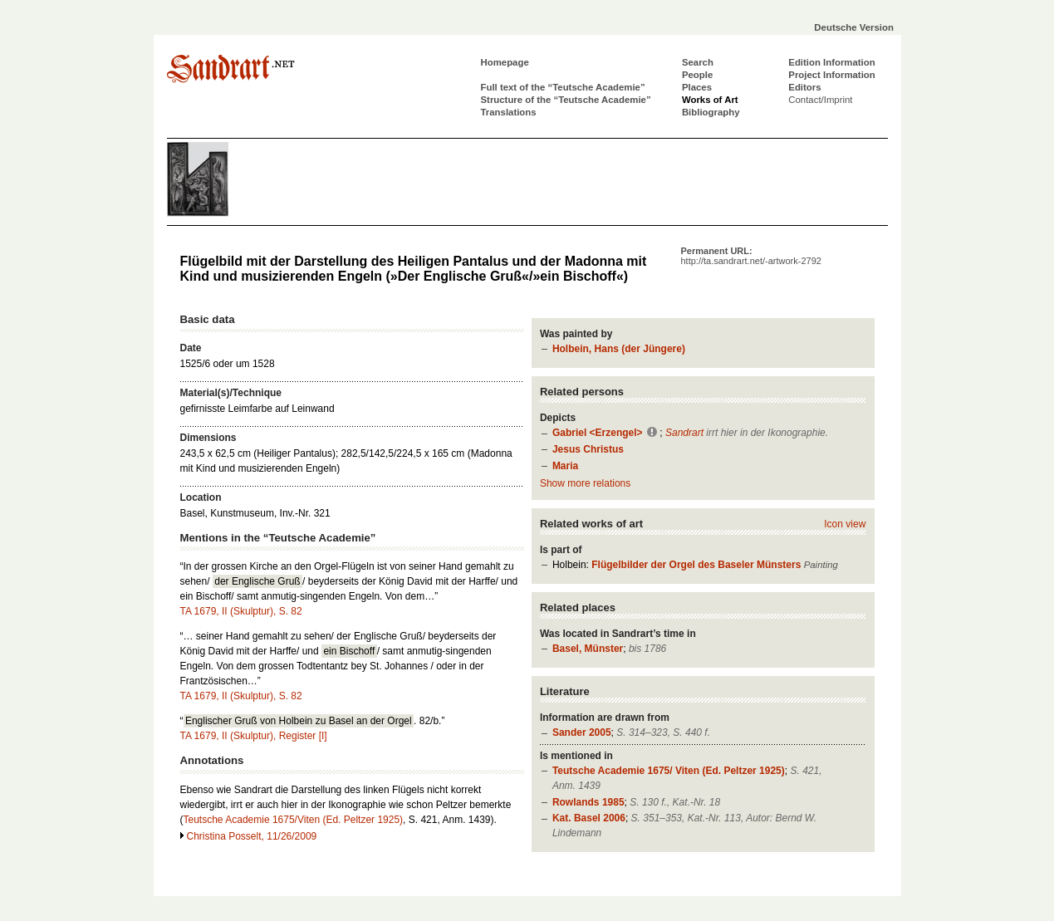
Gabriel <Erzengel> (597, 432)
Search (697, 62)
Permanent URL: (751, 256)
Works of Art (710, 100)
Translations (509, 112)
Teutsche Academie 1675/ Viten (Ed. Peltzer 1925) (668, 770)
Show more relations (585, 483)
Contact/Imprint (820, 100)
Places (697, 87)
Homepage (505, 62)
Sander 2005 (581, 732)
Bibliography (711, 112)
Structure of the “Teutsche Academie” (566, 100)
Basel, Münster (587, 648)
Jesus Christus (588, 449)
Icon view (844, 524)
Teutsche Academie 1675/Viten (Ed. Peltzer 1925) (294, 819)
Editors (804, 87)
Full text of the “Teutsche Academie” (563, 87)
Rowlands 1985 (588, 802)
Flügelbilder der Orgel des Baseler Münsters (696, 565)
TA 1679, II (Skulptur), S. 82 (241, 611)
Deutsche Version (854, 27)
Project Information (831, 75)
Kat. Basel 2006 (588, 818)
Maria (565, 466)
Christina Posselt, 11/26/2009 (252, 836)
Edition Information (831, 62)
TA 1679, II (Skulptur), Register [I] (253, 736)
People (697, 75)
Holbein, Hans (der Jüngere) (618, 349)
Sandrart (684, 432)
